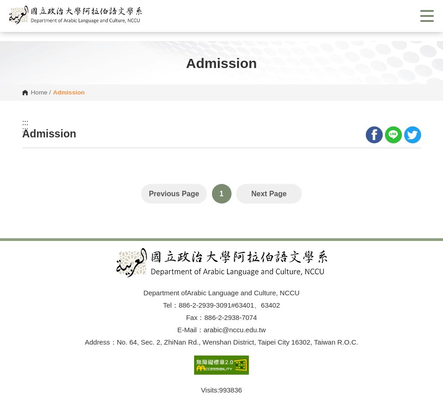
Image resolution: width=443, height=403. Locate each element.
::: (25, 122)
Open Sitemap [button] (221, 230)
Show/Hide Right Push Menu (427, 16)
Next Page (268, 194)
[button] (75, 14)
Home (39, 92)
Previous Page (174, 194)
